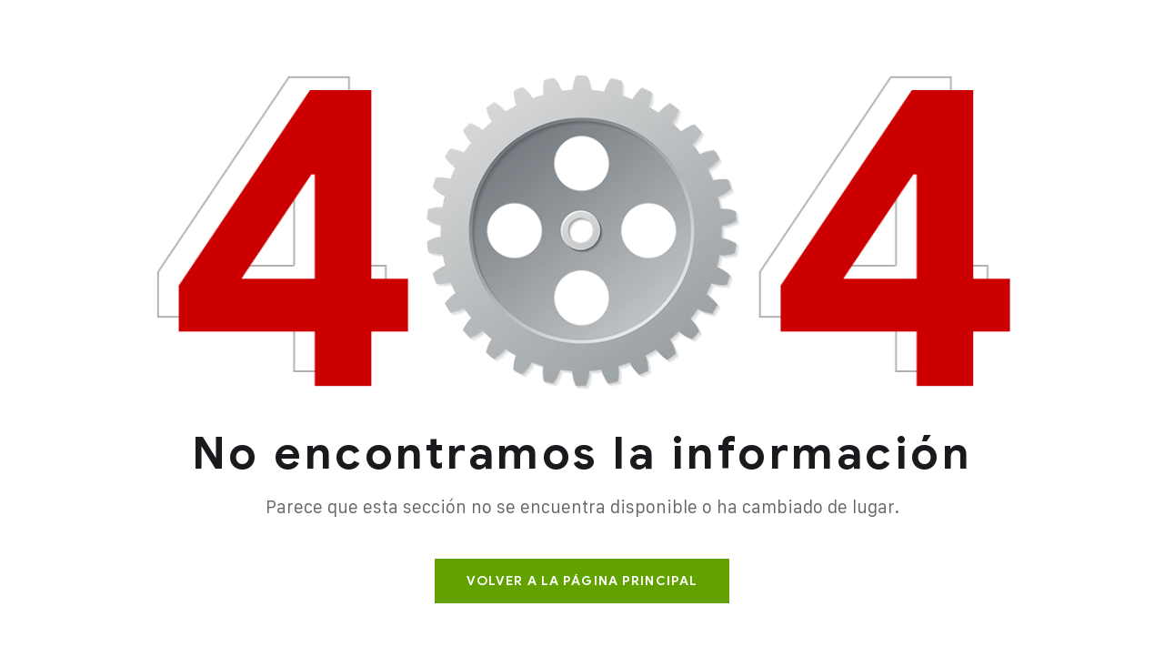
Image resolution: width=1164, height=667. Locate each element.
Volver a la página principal (582, 581)
